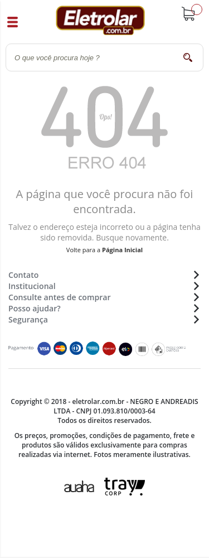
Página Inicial (122, 250)
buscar (188, 57)
